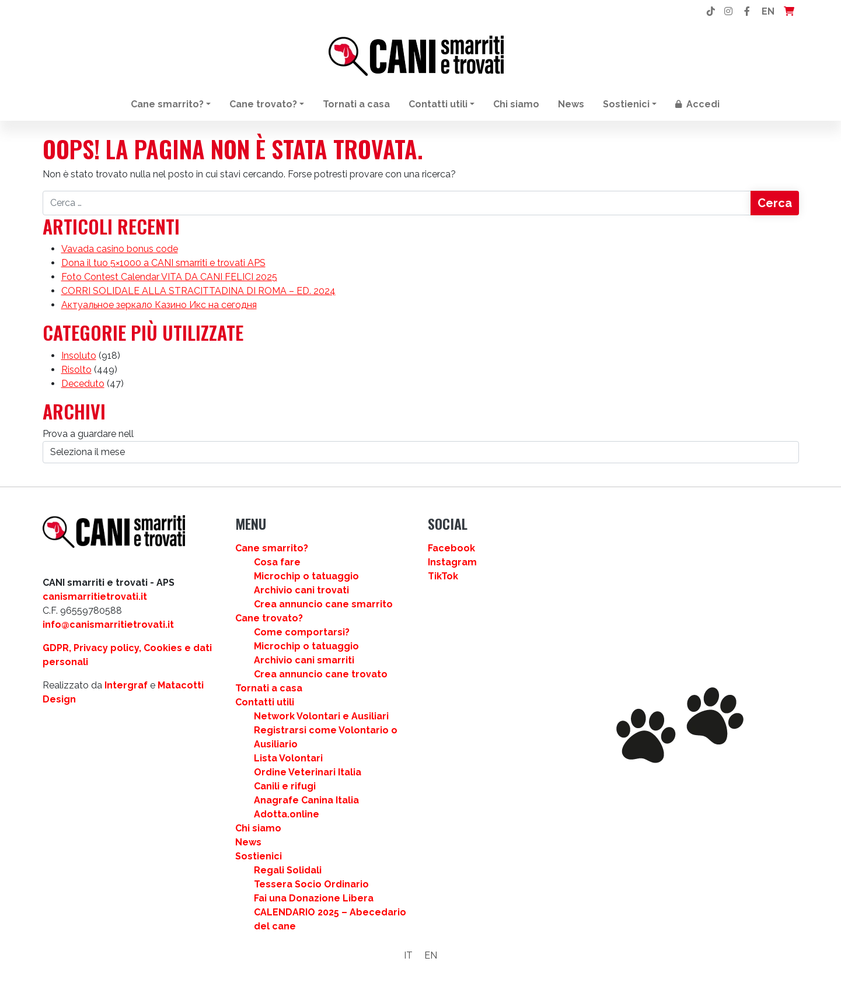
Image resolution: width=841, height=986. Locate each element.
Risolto (76, 369)
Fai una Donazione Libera (314, 898)
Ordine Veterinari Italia (307, 772)
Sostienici (626, 104)
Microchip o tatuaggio (306, 576)
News (571, 104)
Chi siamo (516, 104)
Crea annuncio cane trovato (321, 674)
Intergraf (126, 685)
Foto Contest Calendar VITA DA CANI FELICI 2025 (169, 276)
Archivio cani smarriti (304, 660)
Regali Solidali (288, 870)
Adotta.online (286, 814)
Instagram (452, 562)
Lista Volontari (288, 758)
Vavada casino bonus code (119, 248)
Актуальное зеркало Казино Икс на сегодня (159, 304)
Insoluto (78, 355)
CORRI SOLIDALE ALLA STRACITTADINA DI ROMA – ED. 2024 (198, 290)
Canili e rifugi (285, 786)
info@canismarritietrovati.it (108, 624)
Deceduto (82, 383)
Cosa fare (277, 562)
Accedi (697, 104)
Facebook (451, 548)
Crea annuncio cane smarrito (323, 604)
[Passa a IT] (408, 955)
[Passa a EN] (430, 955)
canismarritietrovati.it (95, 596)
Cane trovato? (263, 104)
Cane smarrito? (167, 104)
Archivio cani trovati (301, 590)
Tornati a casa (356, 104)
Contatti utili (438, 104)
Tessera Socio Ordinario (311, 884)
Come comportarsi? (302, 632)
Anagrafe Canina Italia (306, 800)
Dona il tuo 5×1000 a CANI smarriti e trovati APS (163, 262)
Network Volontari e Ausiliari (321, 716)
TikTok (443, 576)
